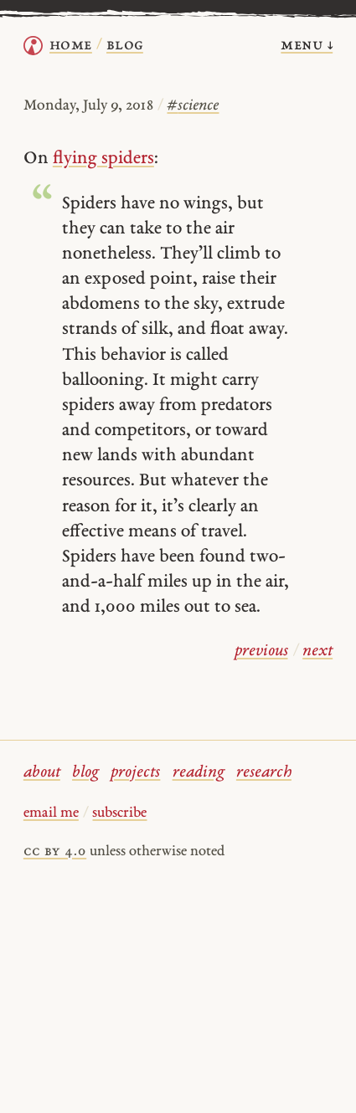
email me (51, 813)
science (193, 106)
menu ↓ (307, 45)
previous (261, 651)
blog (85, 773)
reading (198, 773)
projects (135, 773)
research (264, 773)
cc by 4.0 (54, 851)
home (70, 45)
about (41, 773)
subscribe (119, 813)
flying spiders (103, 158)
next (317, 651)
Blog (124, 45)
